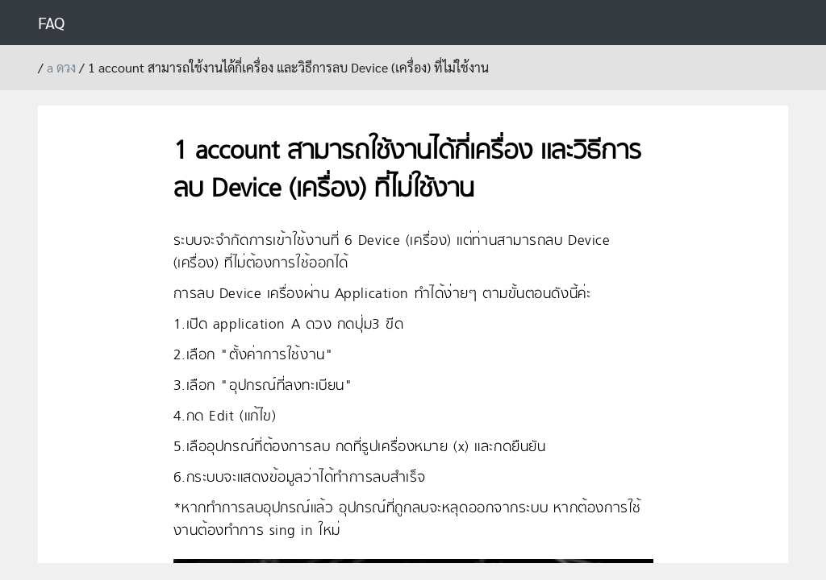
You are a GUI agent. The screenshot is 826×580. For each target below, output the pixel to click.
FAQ (51, 22)
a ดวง (61, 67)
